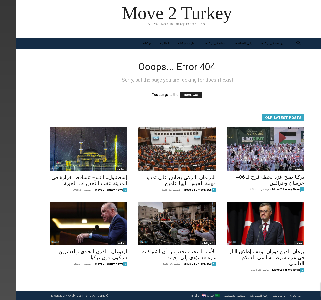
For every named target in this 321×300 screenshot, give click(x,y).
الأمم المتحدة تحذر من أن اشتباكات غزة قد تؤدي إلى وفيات (162, 254)
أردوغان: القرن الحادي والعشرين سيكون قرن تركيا (76, 254)
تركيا (130, 43)
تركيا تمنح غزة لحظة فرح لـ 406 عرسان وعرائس (253, 180)
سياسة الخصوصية (218, 296)
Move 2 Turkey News (92, 189)
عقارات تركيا (170, 43)
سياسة (193, 169)
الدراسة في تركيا (256, 43)
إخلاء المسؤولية (242, 296)
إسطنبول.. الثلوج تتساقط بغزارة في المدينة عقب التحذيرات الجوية (73, 180)
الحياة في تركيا (199, 43)
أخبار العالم (191, 243)
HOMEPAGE (175, 95)
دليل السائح (227, 43)
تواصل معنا (262, 296)
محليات (104, 169)
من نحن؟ (279, 296)
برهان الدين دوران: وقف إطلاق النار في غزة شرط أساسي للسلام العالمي (250, 257)
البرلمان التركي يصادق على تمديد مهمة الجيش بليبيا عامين (164, 180)
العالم (147, 43)
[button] (282, 43)
